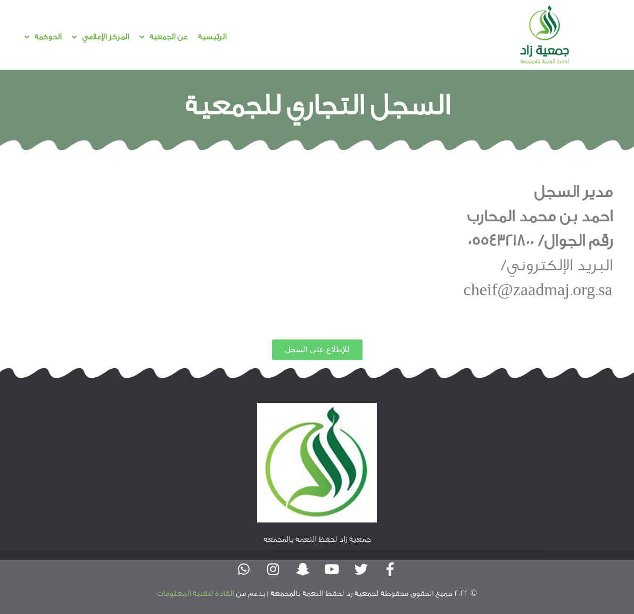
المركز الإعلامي (100, 37)
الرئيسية (212, 37)
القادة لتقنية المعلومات (195, 593)
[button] (163, 37)
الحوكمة (42, 37)
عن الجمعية (163, 37)
